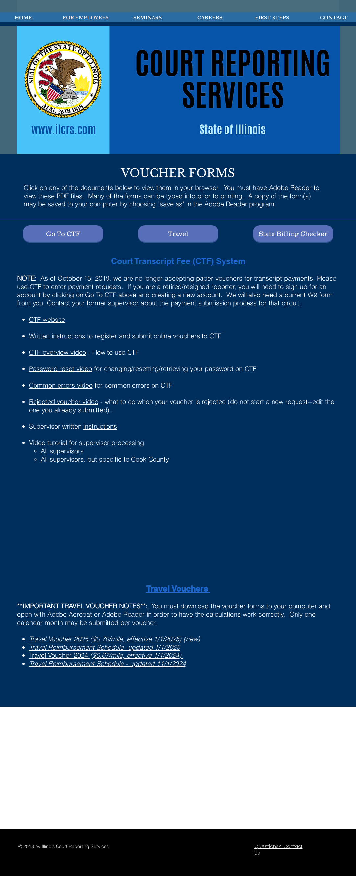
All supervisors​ (62, 451)
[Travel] (178, 233)
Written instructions (57, 336)
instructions (100, 426)
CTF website (47, 319)
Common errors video (61, 385)
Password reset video (60, 369)
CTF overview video (57, 352)
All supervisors (62, 459)
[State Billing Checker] (293, 233)
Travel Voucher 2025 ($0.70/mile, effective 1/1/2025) (105, 639)
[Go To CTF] (63, 233)
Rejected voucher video (63, 401)
